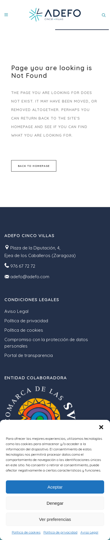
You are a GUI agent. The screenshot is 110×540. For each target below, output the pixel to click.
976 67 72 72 (22, 266)
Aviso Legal (89, 532)
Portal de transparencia (28, 355)
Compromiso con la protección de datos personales (46, 343)
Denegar (55, 503)
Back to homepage (34, 165)
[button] (101, 427)
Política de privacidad (60, 532)
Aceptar (55, 486)
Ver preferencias (55, 519)
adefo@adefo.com (29, 276)
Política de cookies (26, 532)
